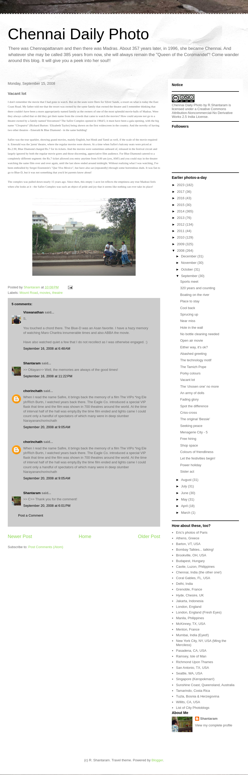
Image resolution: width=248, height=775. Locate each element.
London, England (188, 607)
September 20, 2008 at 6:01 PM (46, 506)
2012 (181, 224)
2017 (181, 192)
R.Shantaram (218, 105)
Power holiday (190, 465)
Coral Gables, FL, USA (193, 578)
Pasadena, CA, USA (191, 651)
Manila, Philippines (190, 618)
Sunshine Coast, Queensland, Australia (205, 685)
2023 (181, 185)
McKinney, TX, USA (190, 624)
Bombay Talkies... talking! (195, 549)
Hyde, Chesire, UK (190, 595)
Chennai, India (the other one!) (198, 572)
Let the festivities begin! (197, 458)
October (187, 269)
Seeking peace (191, 426)
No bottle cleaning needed (199, 334)
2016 (181, 198)
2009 (181, 244)
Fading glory (189, 399)
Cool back (187, 308)
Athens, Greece (187, 538)
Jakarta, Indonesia (189, 601)
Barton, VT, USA (188, 544)
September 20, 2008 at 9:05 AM (46, 427)
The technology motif (195, 360)
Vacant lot (187, 380)
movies (45, 293)
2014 (181, 211)
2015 (181, 205)
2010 (181, 237)
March (186, 513)
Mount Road (29, 293)
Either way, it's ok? (194, 347)
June (185, 493)
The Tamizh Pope (193, 367)
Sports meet (189, 281)
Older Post (149, 536)
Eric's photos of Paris (191, 532)
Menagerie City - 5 (193, 432)
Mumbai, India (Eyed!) (192, 635)
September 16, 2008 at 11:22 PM (47, 376)
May (184, 499)
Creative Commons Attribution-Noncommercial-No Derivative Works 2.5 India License (202, 113)
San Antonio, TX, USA (192, 668)
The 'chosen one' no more (199, 386)
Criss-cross (188, 413)
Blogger (157, 760)
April (185, 506)
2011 (181, 231)
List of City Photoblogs (192, 708)
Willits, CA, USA (188, 702)
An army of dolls (192, 393)
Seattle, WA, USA (189, 673)
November (189, 263)
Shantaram (32, 363)
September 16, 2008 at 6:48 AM (46, 348)
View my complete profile (213, 725)
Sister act (187, 471)
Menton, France (187, 629)
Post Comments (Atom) (45, 547)
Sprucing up (189, 314)
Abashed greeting (193, 354)
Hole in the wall (191, 327)
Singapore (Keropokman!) (195, 679)
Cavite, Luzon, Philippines (195, 567)
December (189, 256)
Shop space (189, 445)
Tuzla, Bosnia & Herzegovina (197, 696)
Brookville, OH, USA (191, 555)
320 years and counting (197, 288)
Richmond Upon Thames (194, 662)
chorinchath (32, 391)
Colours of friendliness (196, 452)
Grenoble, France (189, 589)
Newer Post (20, 536)
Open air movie (191, 340)
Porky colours (190, 373)
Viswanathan (33, 312)
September (189, 276)
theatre (57, 293)
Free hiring (188, 439)
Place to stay (189, 301)
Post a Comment (30, 515)
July (184, 486)
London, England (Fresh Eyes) (198, 612)
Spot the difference (194, 406)
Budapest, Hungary (190, 561)
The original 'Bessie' (195, 419)
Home (85, 536)
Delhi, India (184, 584)
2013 (181, 218)
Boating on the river (194, 295)
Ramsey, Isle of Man (191, 656)
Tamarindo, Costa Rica (193, 691)
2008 (181, 250)
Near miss (187, 321)
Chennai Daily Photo (78, 34)
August (186, 480)
